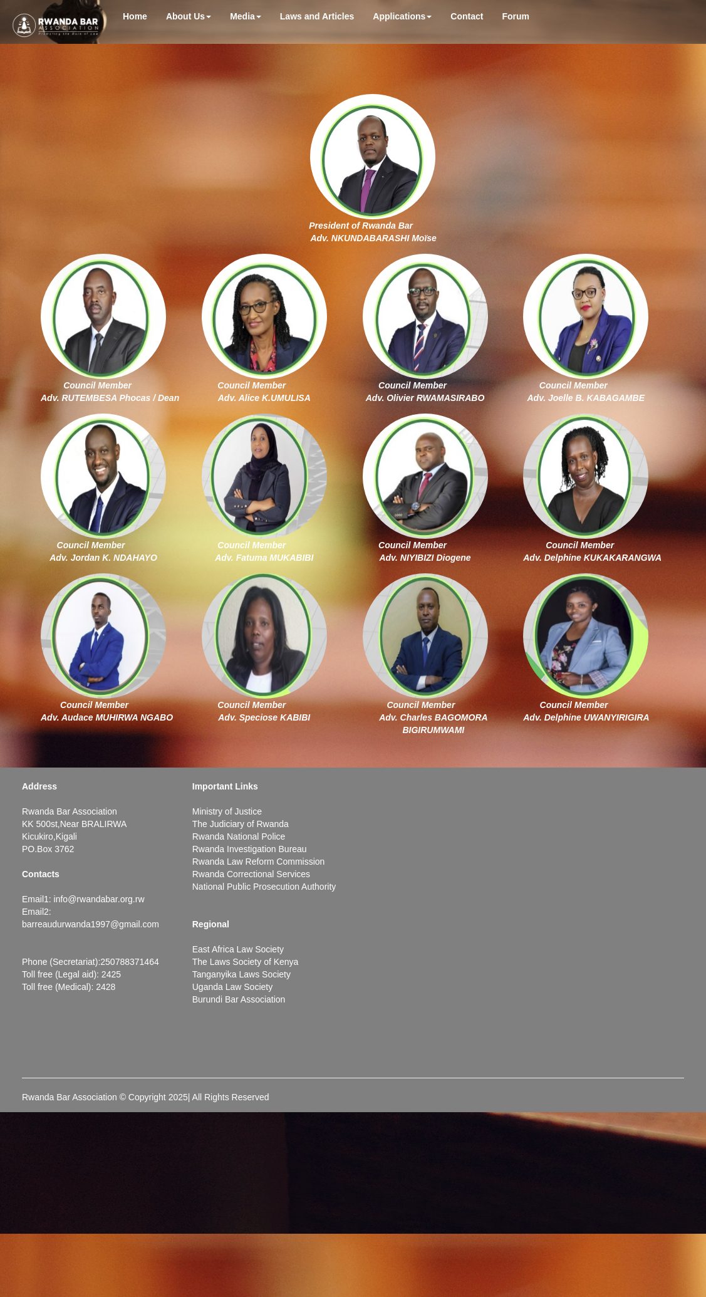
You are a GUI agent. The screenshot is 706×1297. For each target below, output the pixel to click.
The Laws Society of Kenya (245, 962)
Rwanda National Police (239, 836)
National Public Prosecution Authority (264, 887)
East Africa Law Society (238, 949)
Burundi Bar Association (239, 999)
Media (245, 16)
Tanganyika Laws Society (241, 974)
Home (135, 16)
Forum (515, 16)
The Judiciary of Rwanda (240, 824)
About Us (188, 16)
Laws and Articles (317, 16)
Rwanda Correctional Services (251, 874)
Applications (402, 16)
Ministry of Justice (227, 811)
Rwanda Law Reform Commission (258, 862)
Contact (466, 16)
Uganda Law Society (232, 987)
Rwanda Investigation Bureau (249, 849)
